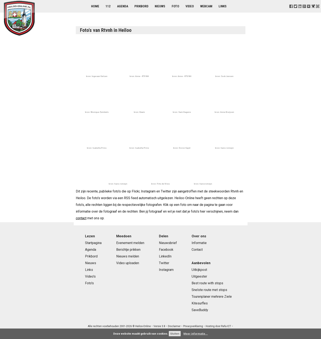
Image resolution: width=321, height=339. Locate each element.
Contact (197, 250)
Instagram (166, 270)
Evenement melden (130, 243)
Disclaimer (174, 326)
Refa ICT (226, 326)
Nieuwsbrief (168, 243)
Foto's (89, 283)
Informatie (199, 243)
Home (95, 6)
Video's (90, 276)
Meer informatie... (195, 333)
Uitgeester (199, 276)
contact (81, 218)
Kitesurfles (200, 303)
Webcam (206, 6)
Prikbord (141, 6)
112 (108, 6)
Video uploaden (127, 263)
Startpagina (93, 243)
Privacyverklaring (193, 326)
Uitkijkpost (199, 270)
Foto (175, 6)
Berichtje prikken (128, 250)
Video (190, 6)
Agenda (122, 6)
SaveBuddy (200, 310)
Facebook (166, 250)
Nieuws (160, 6)
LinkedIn (165, 256)
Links (223, 6)
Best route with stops (207, 283)
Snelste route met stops (209, 290)
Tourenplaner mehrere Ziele (212, 297)
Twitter (164, 263)
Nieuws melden (127, 256)
